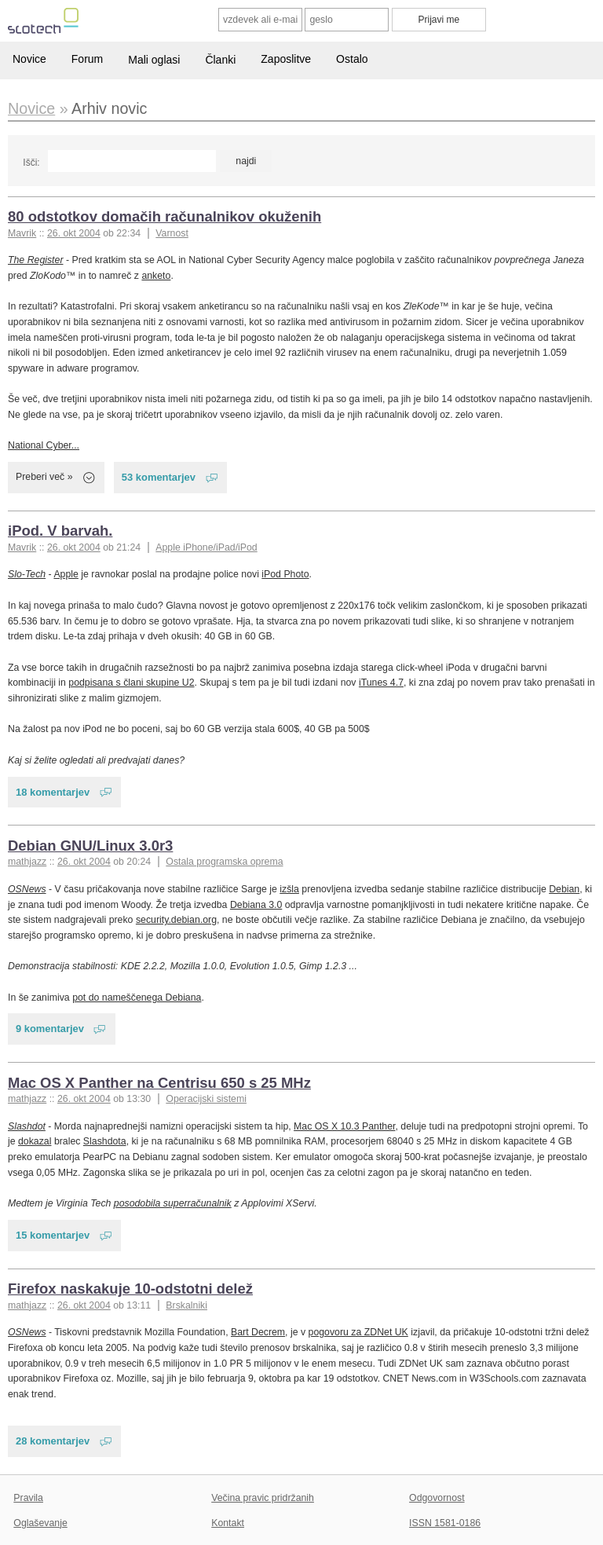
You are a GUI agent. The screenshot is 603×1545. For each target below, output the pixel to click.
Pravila (28, 1497)
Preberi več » (44, 476)
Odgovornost (437, 1497)
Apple (66, 574)
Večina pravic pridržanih (262, 1497)
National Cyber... (43, 445)
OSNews (27, 889)
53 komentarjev (159, 477)
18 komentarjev (53, 792)
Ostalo (351, 59)
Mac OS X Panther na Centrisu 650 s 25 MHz (159, 1083)
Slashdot (27, 1126)
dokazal (34, 1141)
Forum (87, 59)
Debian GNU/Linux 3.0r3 (90, 845)
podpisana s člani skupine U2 (131, 682)
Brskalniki (186, 1305)
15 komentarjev (53, 1235)
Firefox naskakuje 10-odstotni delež (130, 1288)
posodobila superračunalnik (173, 1203)
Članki (220, 59)
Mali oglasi (154, 59)
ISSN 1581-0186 (445, 1523)
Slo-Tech (27, 574)
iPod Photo (285, 574)
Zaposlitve (286, 59)
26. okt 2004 (73, 233)
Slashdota (104, 1141)
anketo (155, 275)
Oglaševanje (40, 1523)
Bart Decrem (258, 1332)
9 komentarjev (50, 1028)
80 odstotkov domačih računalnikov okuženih (164, 216)
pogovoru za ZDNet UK (358, 1332)
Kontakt (227, 1523)
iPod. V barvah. (60, 530)
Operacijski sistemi (206, 1098)
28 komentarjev (53, 1441)
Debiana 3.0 (256, 904)
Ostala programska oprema (224, 861)
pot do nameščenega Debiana (136, 997)
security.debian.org (176, 919)
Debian (564, 889)
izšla (289, 889)
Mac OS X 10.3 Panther (344, 1126)
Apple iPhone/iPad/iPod (206, 547)
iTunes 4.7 (381, 682)
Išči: (31, 162)
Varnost (171, 233)
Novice (29, 59)
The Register (35, 259)
